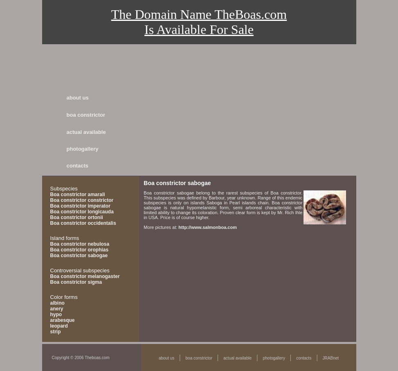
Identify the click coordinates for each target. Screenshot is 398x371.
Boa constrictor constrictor (82, 200)
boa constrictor (86, 115)
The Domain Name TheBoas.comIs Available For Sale (199, 22)
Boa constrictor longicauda (82, 212)
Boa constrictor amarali (77, 194)
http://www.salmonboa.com (207, 227)
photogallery (83, 149)
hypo (56, 314)
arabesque (62, 320)
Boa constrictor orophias (79, 250)
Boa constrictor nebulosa (80, 244)
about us (78, 98)
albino (57, 303)
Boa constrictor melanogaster (85, 276)
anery (56, 309)
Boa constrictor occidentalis (83, 223)
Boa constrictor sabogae (79, 255)
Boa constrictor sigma (76, 282)
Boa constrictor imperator (80, 206)
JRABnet (331, 358)
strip (55, 332)
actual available (86, 132)
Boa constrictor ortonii (76, 217)
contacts (77, 166)
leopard (59, 326)
